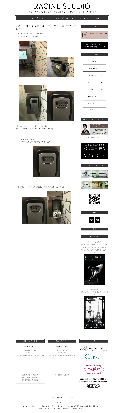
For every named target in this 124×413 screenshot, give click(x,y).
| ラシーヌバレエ (96, 18)
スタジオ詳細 (46, 18)
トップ (24, 18)
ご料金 (56, 18)
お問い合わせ (65, 18)
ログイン (75, 18)
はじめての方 (33, 18)
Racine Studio (62, 6)
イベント (83, 18)
